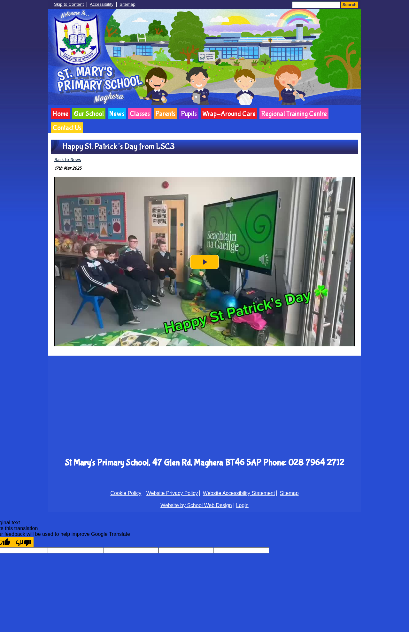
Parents (165, 114)
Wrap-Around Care (229, 114)
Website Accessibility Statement (239, 493)
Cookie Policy (125, 493)
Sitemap (127, 4)
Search (350, 4)
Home (60, 114)
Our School (89, 114)
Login (242, 505)
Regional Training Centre (294, 114)
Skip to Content (69, 4)
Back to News (67, 159)
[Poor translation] (23, 542)
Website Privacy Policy (172, 493)
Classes (140, 114)
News (116, 114)
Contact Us (67, 128)
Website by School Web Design (196, 505)
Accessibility (101, 4)
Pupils (189, 114)
